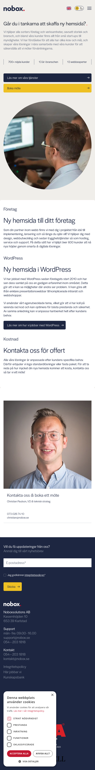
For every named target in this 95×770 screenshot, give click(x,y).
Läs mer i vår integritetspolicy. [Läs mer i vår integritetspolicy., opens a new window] (29, 710)
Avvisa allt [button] (43, 753)
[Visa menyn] (89, 8)
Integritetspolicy (15, 666)
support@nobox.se (17, 637)
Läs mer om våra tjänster (48, 78)
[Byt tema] (79, 8)
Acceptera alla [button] (19, 753)
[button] (30, 761)
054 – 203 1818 (14, 642)
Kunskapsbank (14, 677)
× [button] (52, 695)
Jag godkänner (26, 575)
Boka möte (48, 88)
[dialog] (30, 728)
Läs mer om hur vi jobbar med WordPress (35, 325)
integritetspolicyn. (34, 575)
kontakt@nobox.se (16, 658)
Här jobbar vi (12, 672)
